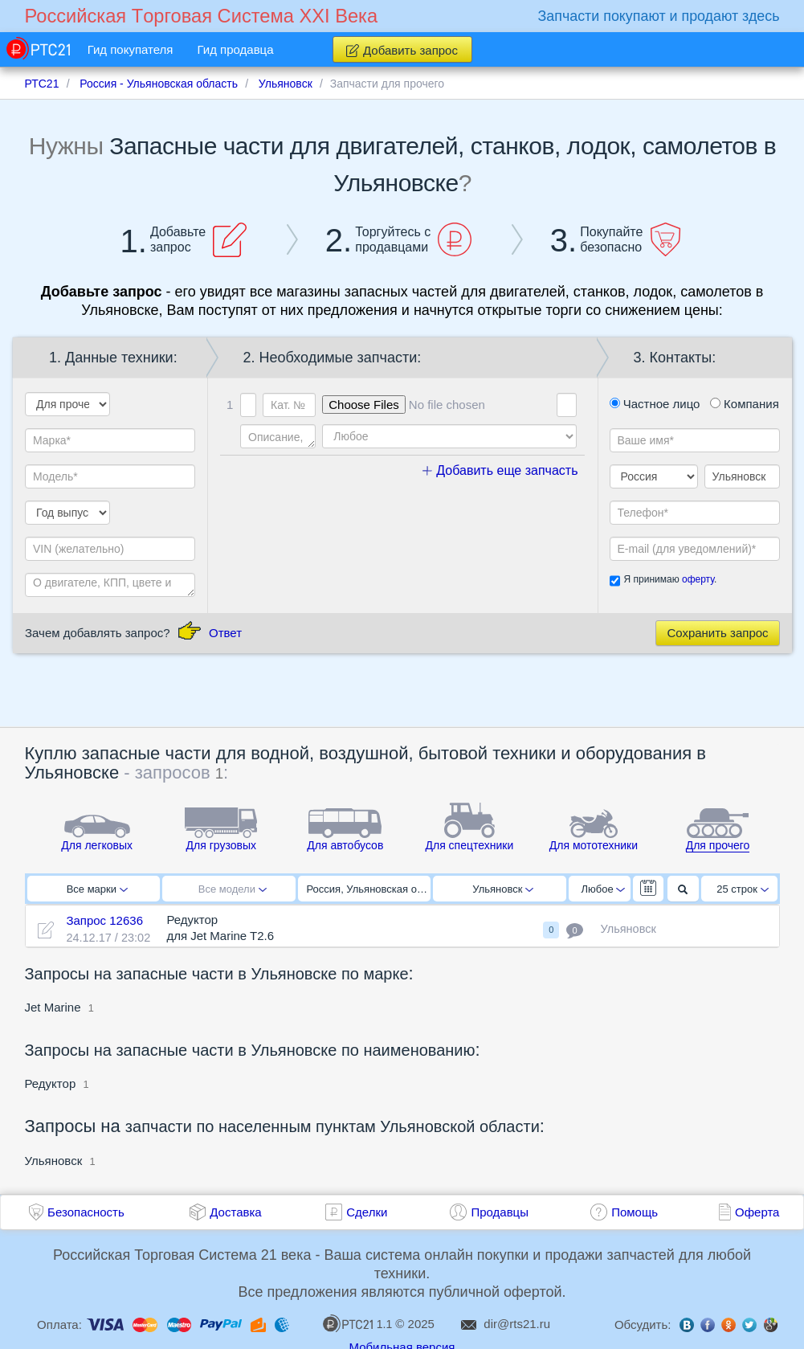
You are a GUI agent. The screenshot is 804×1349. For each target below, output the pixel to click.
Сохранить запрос (717, 633)
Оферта (757, 1212)
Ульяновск (502, 889)
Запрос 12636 (104, 920)
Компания (744, 404)
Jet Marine (53, 1007)
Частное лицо (655, 404)
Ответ (225, 633)
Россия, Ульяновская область (369, 889)
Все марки (97, 889)
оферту (698, 579)
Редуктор (50, 1083)
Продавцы (500, 1212)
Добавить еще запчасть (500, 470)
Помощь (634, 1212)
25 (742, 889)
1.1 (357, 1323)
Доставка (235, 1212)
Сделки (366, 1212)
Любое (603, 889)
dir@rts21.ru (517, 1324)
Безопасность (85, 1212)
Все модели (232, 889)
